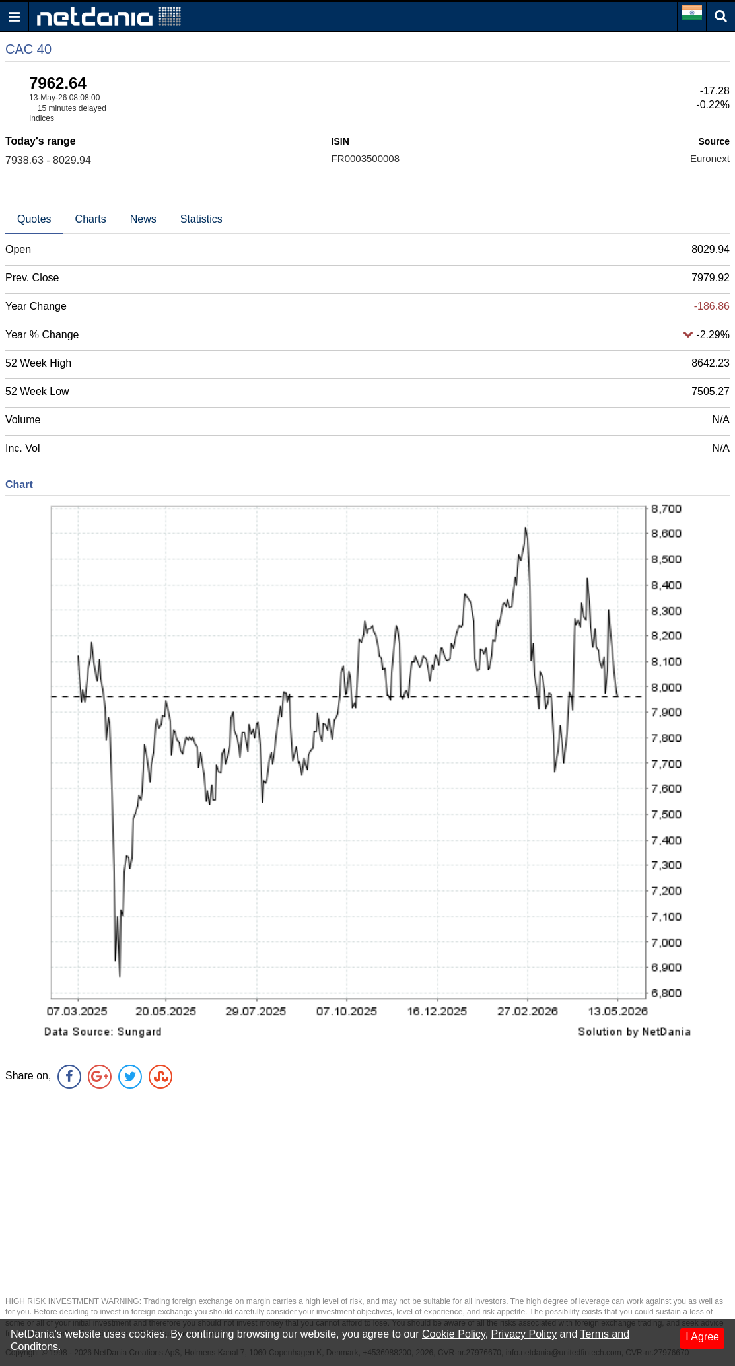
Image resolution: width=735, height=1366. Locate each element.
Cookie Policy (453, 1334)
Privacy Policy (524, 1334)
